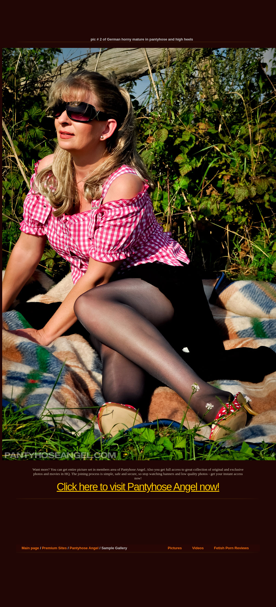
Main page (30, 548)
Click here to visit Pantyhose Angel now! (138, 487)
